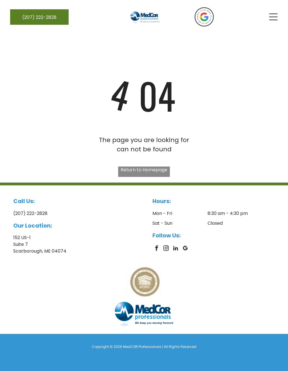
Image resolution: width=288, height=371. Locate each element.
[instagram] (166, 249)
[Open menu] (273, 17)
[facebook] (156, 249)
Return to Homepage (144, 170)
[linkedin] (176, 249)
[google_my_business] (185, 249)
